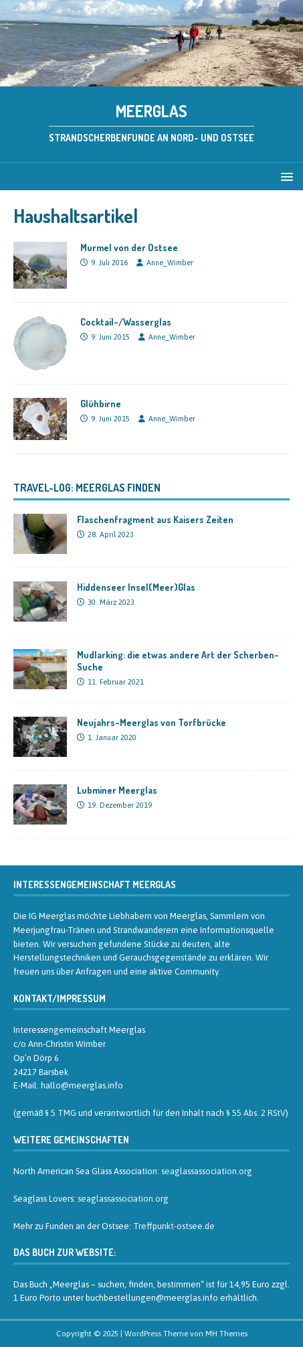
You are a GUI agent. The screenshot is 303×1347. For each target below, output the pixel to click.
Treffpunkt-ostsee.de (174, 1226)
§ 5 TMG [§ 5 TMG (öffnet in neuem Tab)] (60, 1113)
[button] (285, 176)
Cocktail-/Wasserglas (125, 322)
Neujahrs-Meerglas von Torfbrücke (151, 722)
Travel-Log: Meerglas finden (87, 487)
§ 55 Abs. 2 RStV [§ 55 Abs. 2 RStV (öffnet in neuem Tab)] (256, 1113)
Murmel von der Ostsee (129, 247)
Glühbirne (100, 403)
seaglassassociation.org (206, 1171)
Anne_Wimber (169, 263)
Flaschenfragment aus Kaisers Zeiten (155, 519)
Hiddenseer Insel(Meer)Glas (136, 587)
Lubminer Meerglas (117, 790)
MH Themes (226, 1333)
